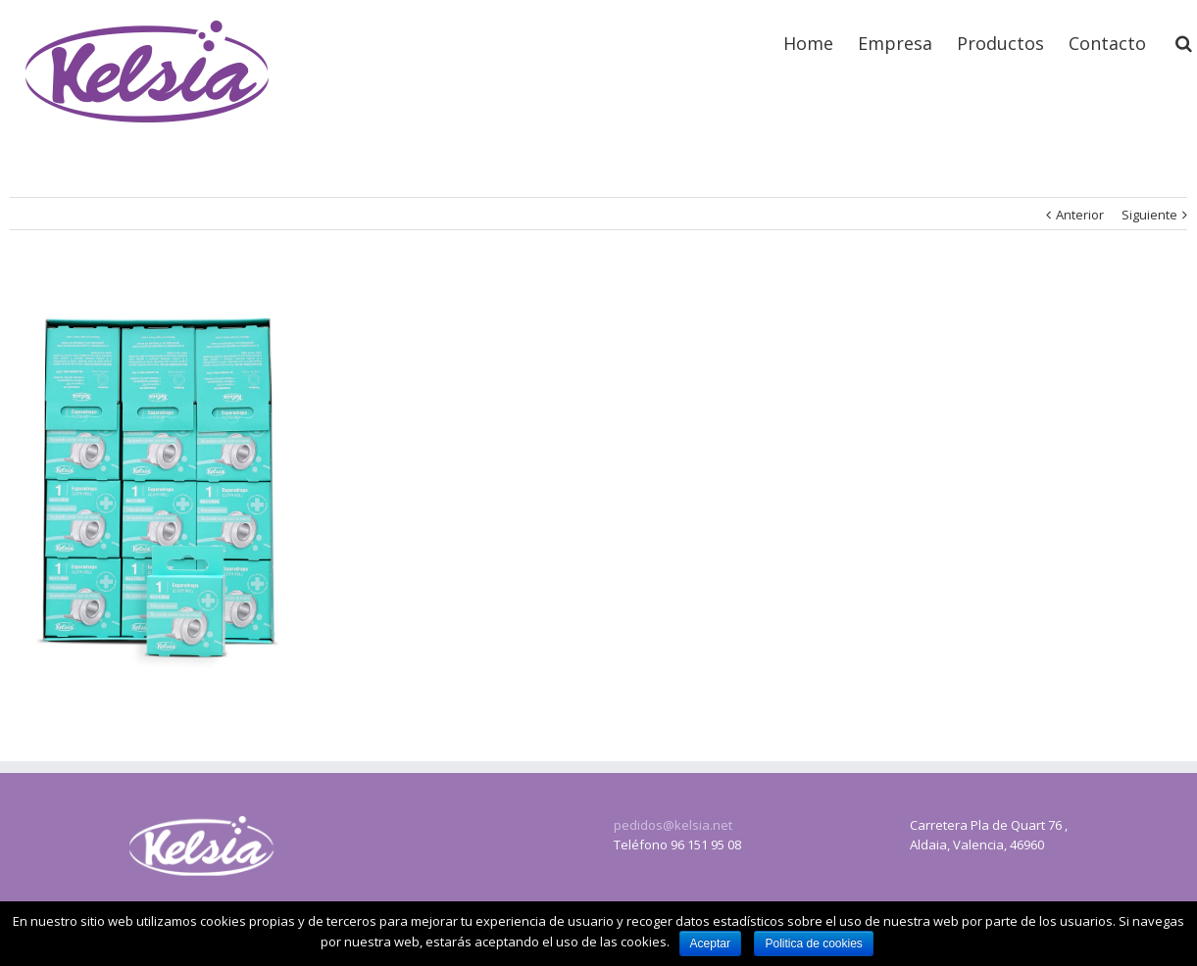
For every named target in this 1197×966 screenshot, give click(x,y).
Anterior (1080, 214)
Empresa (895, 43)
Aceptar (710, 943)
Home (808, 43)
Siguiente (1149, 214)
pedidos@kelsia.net (673, 825)
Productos (1000, 43)
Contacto (1107, 43)
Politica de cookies (813, 943)
